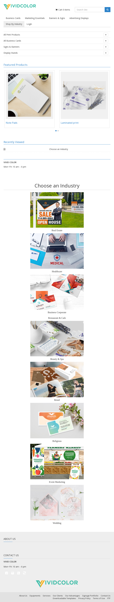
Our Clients (58, 595)
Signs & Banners (56, 47)
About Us (23, 595)
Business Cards (13, 18)
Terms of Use (99, 598)
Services (46, 595)
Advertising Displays (79, 18)
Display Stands (56, 53)
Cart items (62, 9)
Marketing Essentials (35, 18)
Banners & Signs (57, 18)
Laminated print (70, 122)
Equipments (35, 595)
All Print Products (56, 35)
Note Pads (11, 122)
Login (29, 24)
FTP (108, 598)
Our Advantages (72, 595)
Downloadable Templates (64, 598)
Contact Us (105, 595)
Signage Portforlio (90, 595)
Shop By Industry (14, 24)
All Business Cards (56, 41)
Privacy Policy (84, 598)
